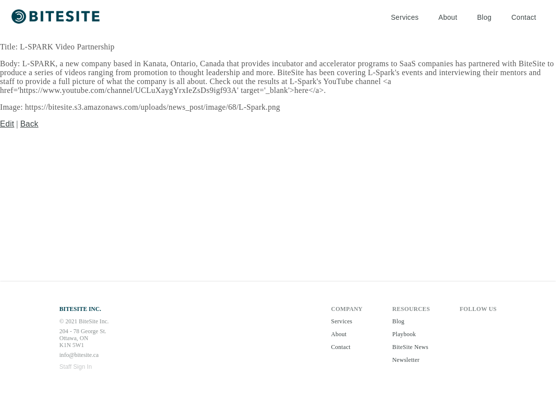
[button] (56, 17)
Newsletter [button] (405, 359)
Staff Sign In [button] (75, 366)
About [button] (447, 17)
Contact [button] (523, 17)
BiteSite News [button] (410, 347)
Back (29, 124)
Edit (7, 124)
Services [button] (404, 17)
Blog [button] (484, 17)
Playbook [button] (404, 334)
